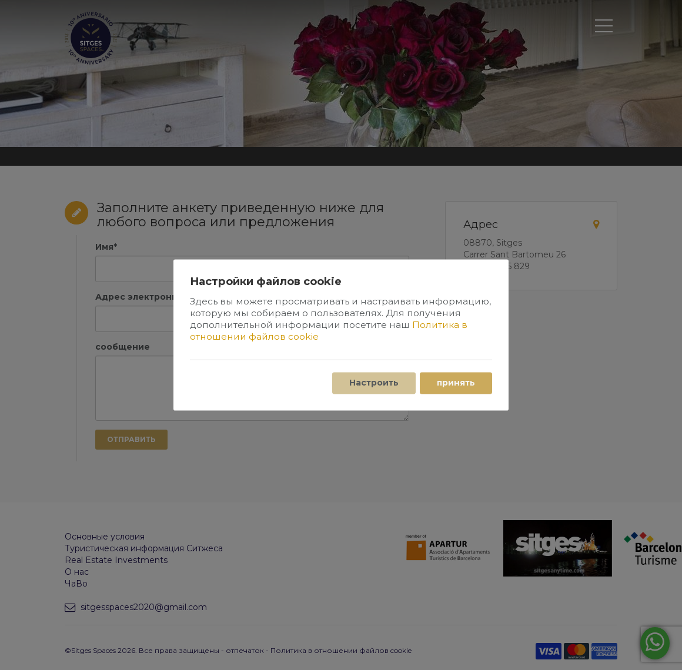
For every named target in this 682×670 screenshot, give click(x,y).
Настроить (374, 383)
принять (456, 383)
